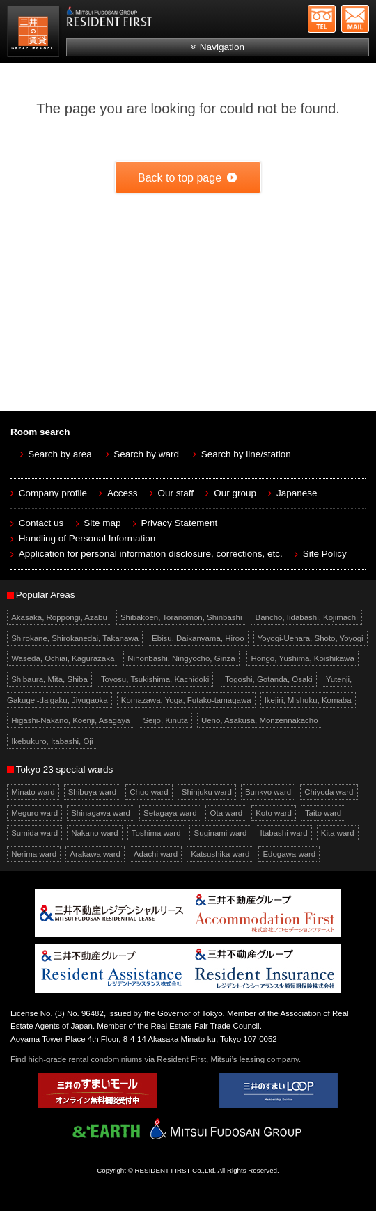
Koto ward (274, 813)
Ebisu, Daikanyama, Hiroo (198, 638)
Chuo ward (149, 792)
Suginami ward (220, 834)
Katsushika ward (220, 854)
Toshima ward (156, 834)
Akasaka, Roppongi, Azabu (59, 617)
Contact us (41, 523)
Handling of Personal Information (87, 538)
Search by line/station (246, 454)
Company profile (53, 493)
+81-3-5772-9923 (322, 19)
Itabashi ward (284, 834)
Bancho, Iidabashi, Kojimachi (307, 617)
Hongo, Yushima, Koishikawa (302, 658)
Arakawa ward (95, 854)
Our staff (176, 493)
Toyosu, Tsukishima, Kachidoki (155, 679)
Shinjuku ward (207, 792)
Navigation (222, 47)
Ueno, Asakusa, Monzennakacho (259, 720)
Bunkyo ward (268, 792)
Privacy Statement (179, 523)
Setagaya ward (170, 813)
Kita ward (337, 834)
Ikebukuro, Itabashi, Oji (52, 741)
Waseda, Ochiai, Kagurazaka (62, 658)
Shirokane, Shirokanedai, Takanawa (75, 638)
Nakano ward (94, 834)
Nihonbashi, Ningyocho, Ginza (181, 658)
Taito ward (323, 813)
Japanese (297, 493)
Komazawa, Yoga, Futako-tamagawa (186, 700)
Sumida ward (34, 834)
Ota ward (226, 813)
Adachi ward (156, 854)
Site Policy (325, 553)
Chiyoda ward (328, 792)
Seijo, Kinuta (165, 720)
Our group (235, 493)
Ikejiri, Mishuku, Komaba (308, 700)
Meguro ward (34, 813)
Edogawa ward (289, 854)
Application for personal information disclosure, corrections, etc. (151, 553)
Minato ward (32, 792)
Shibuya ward (92, 792)
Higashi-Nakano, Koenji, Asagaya (70, 720)
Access (122, 493)
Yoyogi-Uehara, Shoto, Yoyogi (310, 638)
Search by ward (146, 454)
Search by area (60, 454)
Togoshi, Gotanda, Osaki (269, 679)
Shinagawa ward (100, 813)
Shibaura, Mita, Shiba (49, 679)
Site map (102, 523)
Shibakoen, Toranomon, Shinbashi (181, 617)
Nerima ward (33, 854)
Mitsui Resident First (35, 33)
